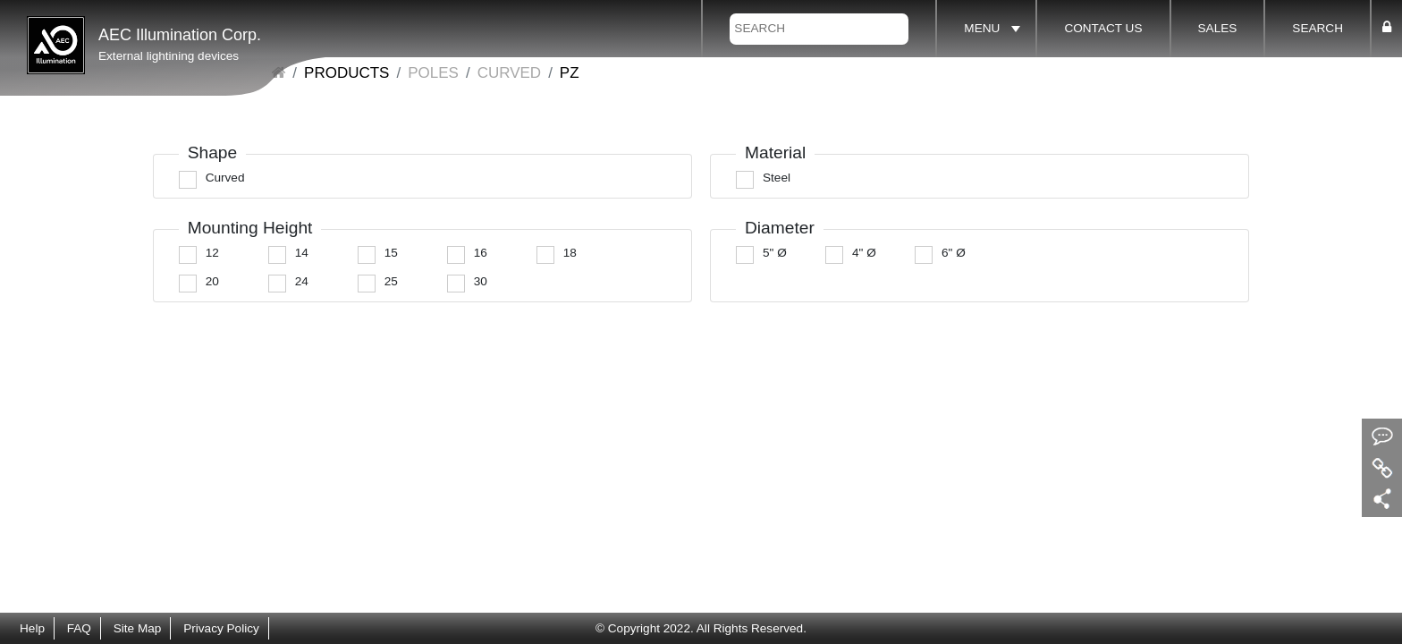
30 (480, 281)
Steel (776, 177)
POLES (433, 72)
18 (570, 252)
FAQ (79, 628)
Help (32, 628)
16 (480, 252)
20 (212, 281)
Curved (509, 72)
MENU (982, 28)
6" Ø (954, 252)
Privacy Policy (221, 628)
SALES (1217, 28)
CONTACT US (1103, 28)
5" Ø (775, 252)
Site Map (138, 628)
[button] (1387, 27)
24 (301, 281)
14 (301, 252)
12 (212, 252)
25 (391, 281)
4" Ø (864, 252)
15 (391, 252)
